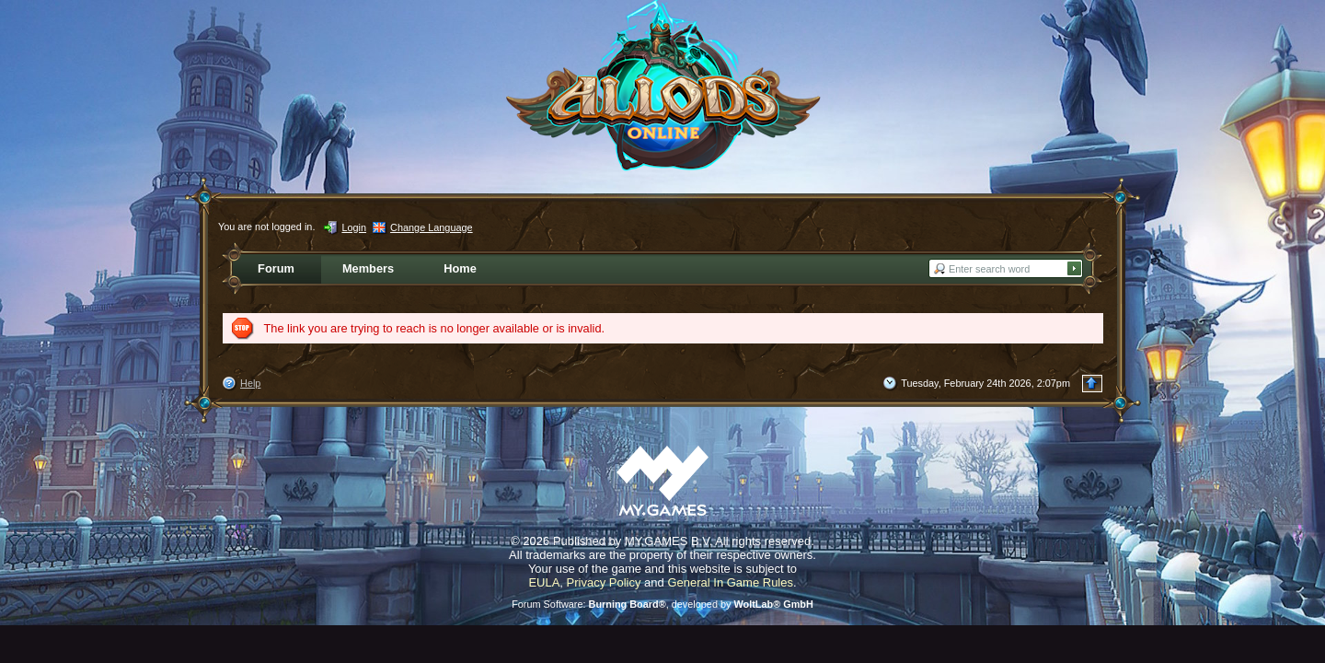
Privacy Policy (604, 582)
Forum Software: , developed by (662, 604)
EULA (543, 582)
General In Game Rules (730, 582)
